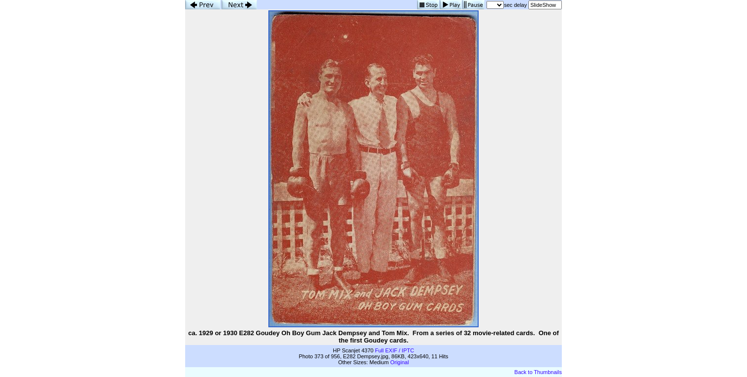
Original (399, 362)
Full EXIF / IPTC (394, 350)
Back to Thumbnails (538, 372)
